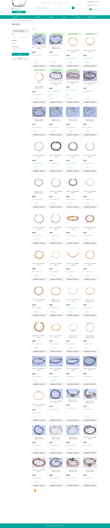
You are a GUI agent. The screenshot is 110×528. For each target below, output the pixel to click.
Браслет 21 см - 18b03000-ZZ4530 (39, 405)
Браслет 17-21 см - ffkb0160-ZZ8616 (39, 47)
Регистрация (91, 1)
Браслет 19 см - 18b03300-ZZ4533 (39, 336)
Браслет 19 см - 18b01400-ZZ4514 (90, 438)
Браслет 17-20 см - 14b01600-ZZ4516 (56, 438)
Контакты (66, 2)
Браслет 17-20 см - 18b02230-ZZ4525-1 (73, 400)
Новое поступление (19, 31)
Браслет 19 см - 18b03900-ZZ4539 (90, 264)
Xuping (51, 17)
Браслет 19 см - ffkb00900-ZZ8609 (56, 192)
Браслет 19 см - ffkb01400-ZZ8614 (39, 156)
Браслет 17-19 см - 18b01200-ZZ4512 (56, 470)
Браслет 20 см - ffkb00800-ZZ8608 (73, 192)
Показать (20, 54)
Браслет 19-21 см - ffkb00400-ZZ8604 (90, 336)
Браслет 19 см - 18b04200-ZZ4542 (90, 51)
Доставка (43, 2)
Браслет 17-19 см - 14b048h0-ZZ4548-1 (56, 119)
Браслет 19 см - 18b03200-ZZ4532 (56, 336)
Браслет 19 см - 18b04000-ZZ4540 (73, 264)
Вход (97, 1)
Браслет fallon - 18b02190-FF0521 (73, 82)
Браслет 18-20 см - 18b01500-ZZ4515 (73, 438)
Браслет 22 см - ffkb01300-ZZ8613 (56, 156)
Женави (37, 17)
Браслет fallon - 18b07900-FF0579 (56, 83)
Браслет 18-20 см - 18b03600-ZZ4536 (39, 87)
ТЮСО (64, 17)
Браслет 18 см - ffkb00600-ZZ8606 (39, 228)
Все (14, 43)
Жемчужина (91, 17)
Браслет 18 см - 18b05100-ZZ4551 (90, 83)
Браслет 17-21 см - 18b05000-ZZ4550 (56, 47)
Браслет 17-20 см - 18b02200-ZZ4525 (90, 401)
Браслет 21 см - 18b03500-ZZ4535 (73, 300)
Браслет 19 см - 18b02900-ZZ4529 (56, 401)
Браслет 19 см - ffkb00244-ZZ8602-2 (56, 369)
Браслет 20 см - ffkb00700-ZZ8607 (90, 192)
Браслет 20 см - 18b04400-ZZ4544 (39, 264)
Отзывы (60, 2)
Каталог (21, 17)
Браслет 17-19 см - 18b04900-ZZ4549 (39, 119)
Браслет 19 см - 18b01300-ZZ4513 (39, 470)
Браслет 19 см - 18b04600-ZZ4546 (73, 228)
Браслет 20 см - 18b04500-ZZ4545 (90, 228)
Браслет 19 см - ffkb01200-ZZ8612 (73, 156)
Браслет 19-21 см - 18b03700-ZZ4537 (56, 300)
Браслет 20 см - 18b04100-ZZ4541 (56, 264)
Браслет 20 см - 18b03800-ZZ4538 (39, 300)
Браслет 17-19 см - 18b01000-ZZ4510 (90, 470)
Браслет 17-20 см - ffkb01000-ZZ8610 (39, 192)
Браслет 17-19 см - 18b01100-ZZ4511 (73, 470)
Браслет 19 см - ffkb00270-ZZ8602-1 (73, 369)
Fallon (78, 17)
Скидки (55, 2)
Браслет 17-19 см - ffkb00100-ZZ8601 (39, 438)
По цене (34, 29)
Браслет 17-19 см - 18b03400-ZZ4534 (90, 300)
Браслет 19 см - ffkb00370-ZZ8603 (39, 369)
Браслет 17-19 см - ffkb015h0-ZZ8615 (90, 119)
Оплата (49, 2)
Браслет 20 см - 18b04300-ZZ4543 (73, 51)
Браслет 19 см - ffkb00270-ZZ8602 (90, 369)
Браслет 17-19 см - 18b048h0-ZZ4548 (73, 119)
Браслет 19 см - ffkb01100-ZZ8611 (90, 156)
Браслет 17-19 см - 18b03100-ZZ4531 (73, 336)
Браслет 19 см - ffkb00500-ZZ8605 (56, 228)
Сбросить (20, 58)
